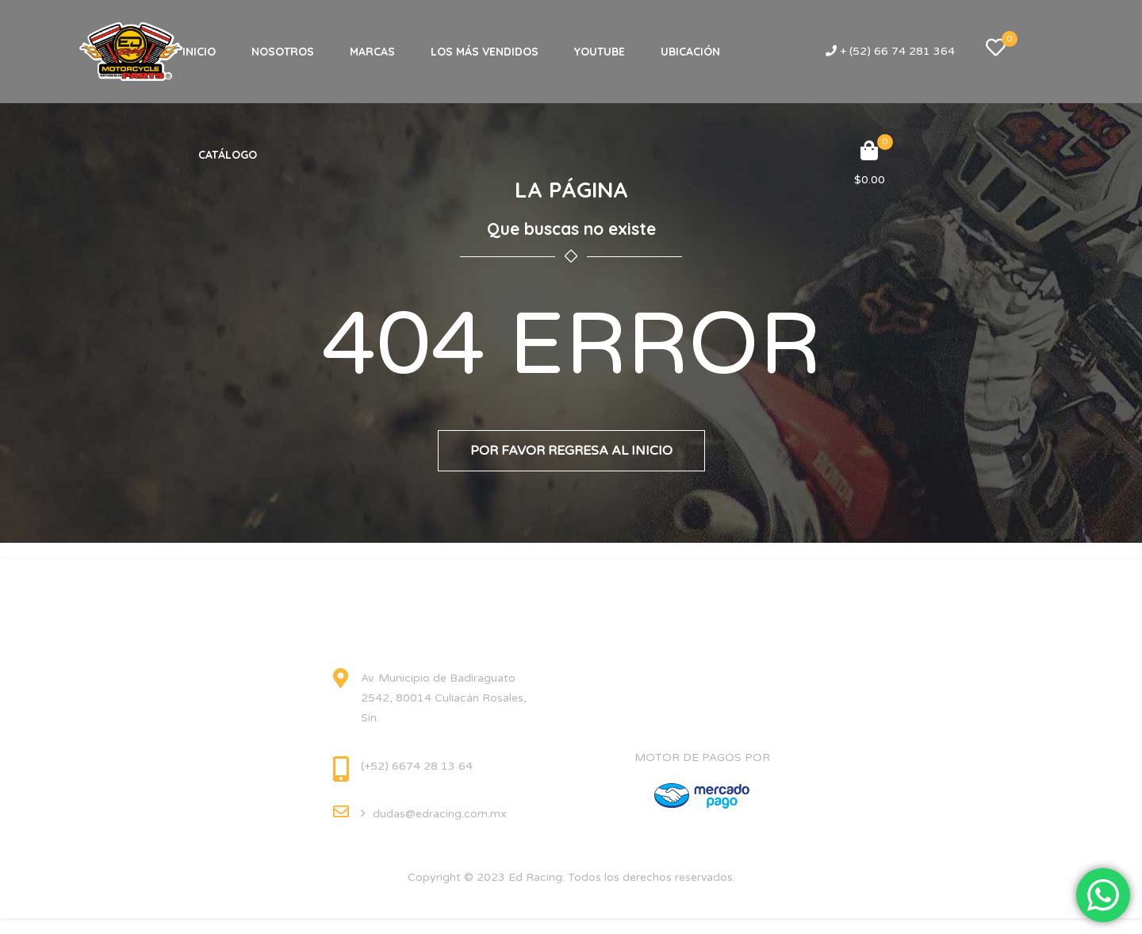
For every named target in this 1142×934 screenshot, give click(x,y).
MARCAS (372, 51)
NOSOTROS (282, 51)
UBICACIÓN (690, 51)
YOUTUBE (599, 51)
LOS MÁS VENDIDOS (484, 51)
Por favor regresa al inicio (571, 451)
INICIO (199, 51)
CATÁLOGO (227, 155)
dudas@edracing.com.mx (440, 814)
